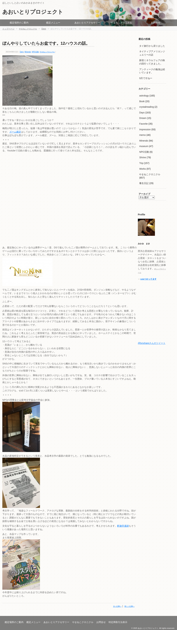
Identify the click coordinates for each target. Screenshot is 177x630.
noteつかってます (148, 279)
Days (43, 29)
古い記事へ (117, 606)
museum (143, 146)
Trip (141, 163)
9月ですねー (145, 78)
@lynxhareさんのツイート (151, 343)
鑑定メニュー (53, 22)
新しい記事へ (129, 606)
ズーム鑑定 (15, 131)
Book (142, 101)
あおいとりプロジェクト (32, 12)
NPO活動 (35, 52)
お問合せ (155, 22)
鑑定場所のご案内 (19, 22)
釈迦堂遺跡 (123, 525)
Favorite (143, 123)
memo (142, 135)
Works (142, 168)
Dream (142, 118)
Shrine (142, 157)
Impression (145, 129)
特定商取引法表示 (118, 622)
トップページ (8, 29)
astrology (144, 95)
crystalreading (146, 107)
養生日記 (144, 183)
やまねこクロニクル (121, 22)
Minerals (28, 52)
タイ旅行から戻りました (152, 46)
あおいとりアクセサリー (87, 22)
